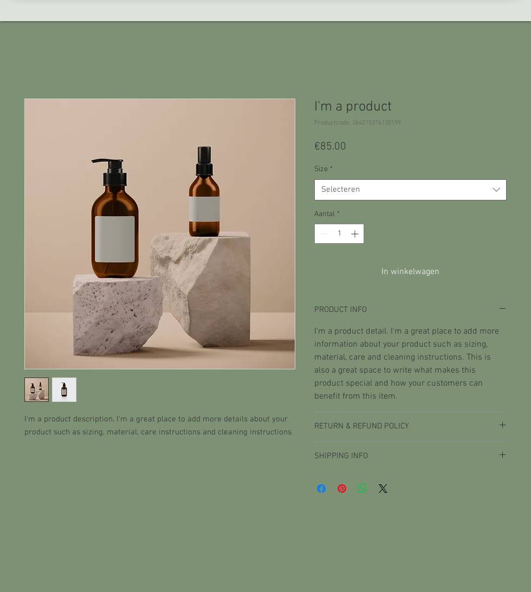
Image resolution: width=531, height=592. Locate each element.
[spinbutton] (339, 233)
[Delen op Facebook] (321, 488)
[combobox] (410, 189)
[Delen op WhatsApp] (362, 488)
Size (323, 169)
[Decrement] (322, 233)
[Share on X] (383, 488)
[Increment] (355, 233)
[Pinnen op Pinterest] (341, 488)
